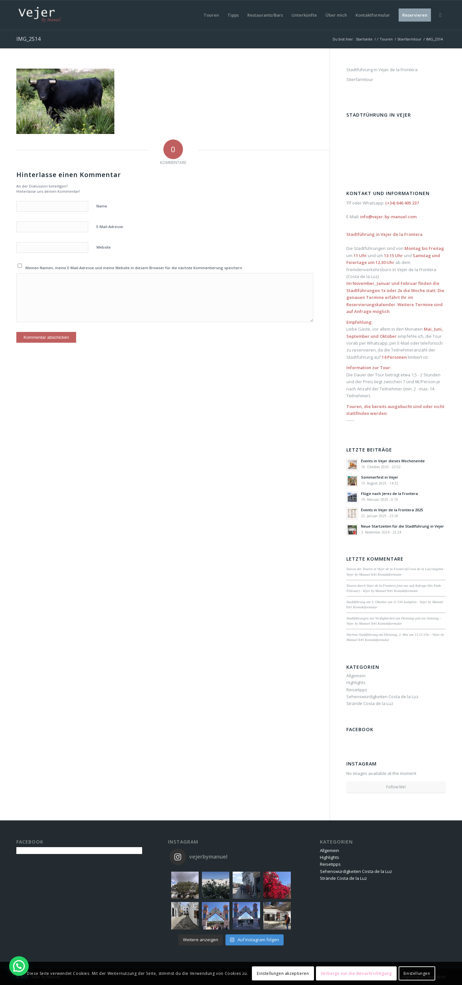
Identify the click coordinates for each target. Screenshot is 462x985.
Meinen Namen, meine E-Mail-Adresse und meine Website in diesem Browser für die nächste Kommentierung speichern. (134, 267)
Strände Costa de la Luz (369, 703)
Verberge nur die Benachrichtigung (356, 973)
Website (103, 247)
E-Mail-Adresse (109, 226)
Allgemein (356, 676)
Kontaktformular (390, 574)
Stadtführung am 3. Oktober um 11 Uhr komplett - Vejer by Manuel (394, 602)
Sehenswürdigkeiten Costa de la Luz (382, 696)
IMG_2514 (28, 38)
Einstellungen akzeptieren (283, 973)
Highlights (356, 682)
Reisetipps (356, 690)
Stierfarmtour (359, 79)
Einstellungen (417, 973)
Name (101, 206)
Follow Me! (396, 787)
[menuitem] (211, 15)
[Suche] (440, 15)
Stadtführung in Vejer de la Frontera (382, 70)
